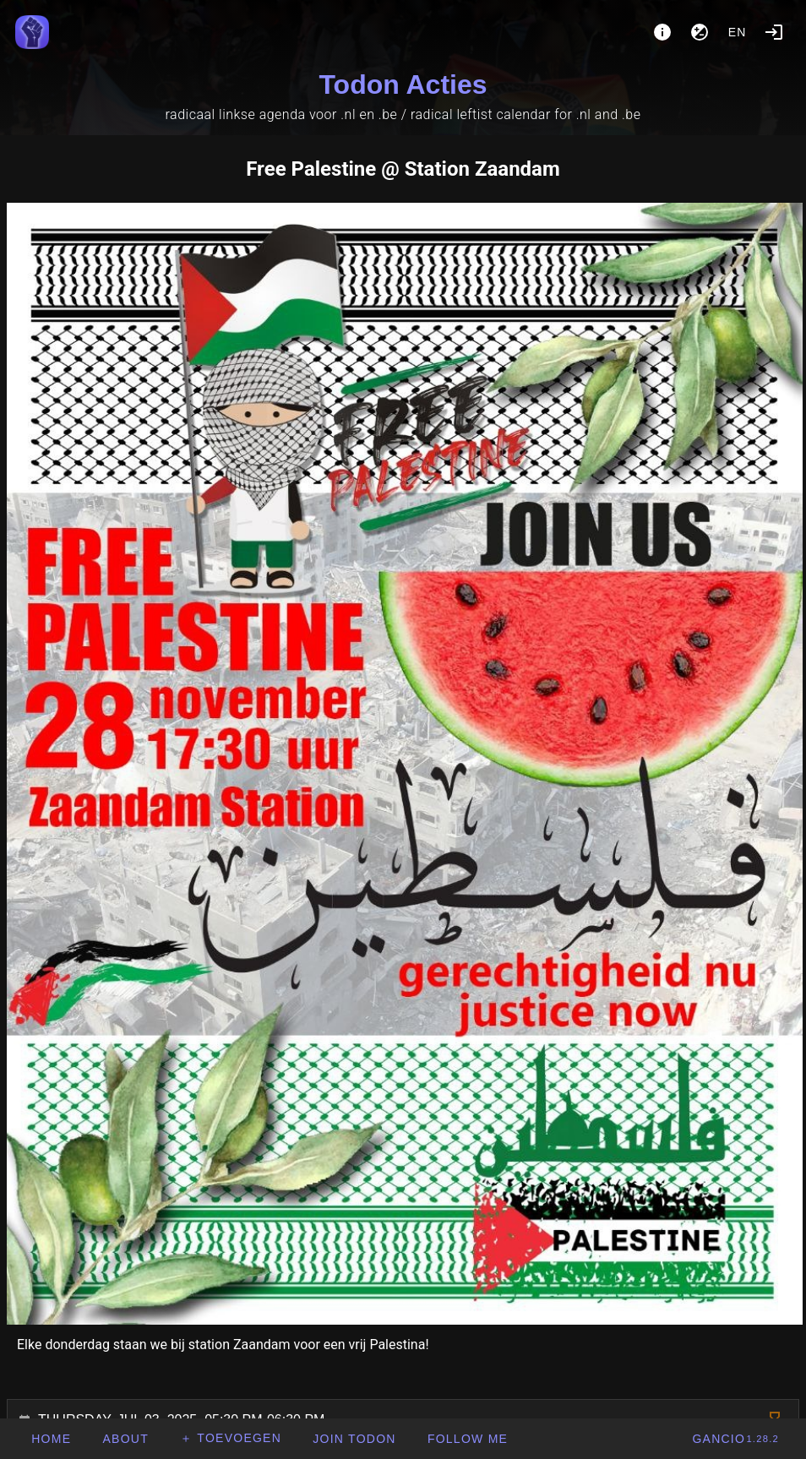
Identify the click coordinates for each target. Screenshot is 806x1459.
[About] (662, 32)
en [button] (737, 32)
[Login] (773, 32)
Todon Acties (403, 84)
